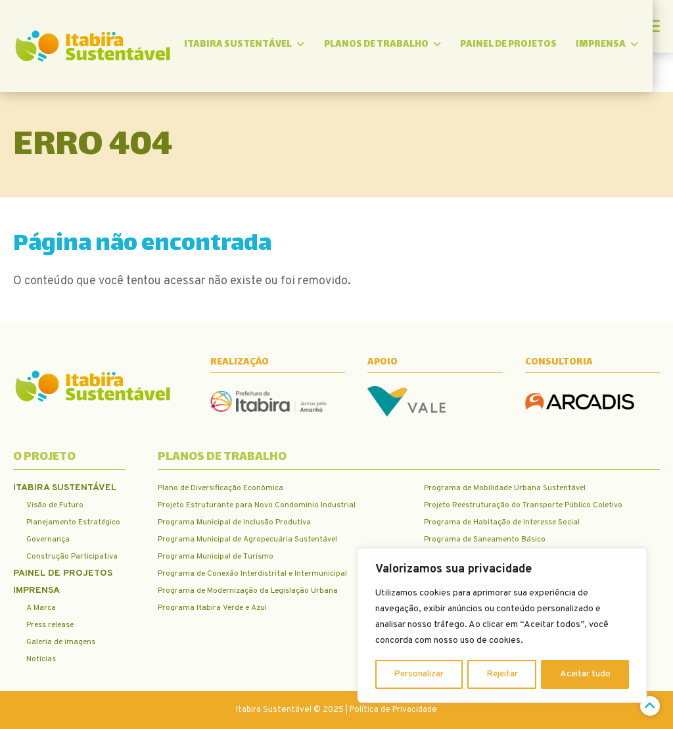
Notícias (41, 659)
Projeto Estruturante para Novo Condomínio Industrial (257, 505)
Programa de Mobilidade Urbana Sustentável (505, 488)
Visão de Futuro (54, 505)
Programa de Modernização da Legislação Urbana (248, 591)
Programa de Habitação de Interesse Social (502, 522)
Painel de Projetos (528, 46)
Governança (48, 539)
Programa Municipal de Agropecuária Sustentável (247, 539)
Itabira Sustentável (262, 46)
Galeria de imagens (60, 642)
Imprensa (628, 46)
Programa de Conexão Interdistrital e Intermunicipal (252, 573)
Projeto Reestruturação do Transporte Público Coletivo (523, 505)
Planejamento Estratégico (73, 522)
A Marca (41, 608)
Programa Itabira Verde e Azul (212, 608)
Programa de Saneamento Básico (484, 539)
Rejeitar (502, 674)
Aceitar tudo (585, 674)
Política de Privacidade (393, 710)
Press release (50, 625)
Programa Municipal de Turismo (215, 556)
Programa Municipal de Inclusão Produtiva (234, 522)
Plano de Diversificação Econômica (220, 488)
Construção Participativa (72, 556)
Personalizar (419, 674)
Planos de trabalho (401, 46)
